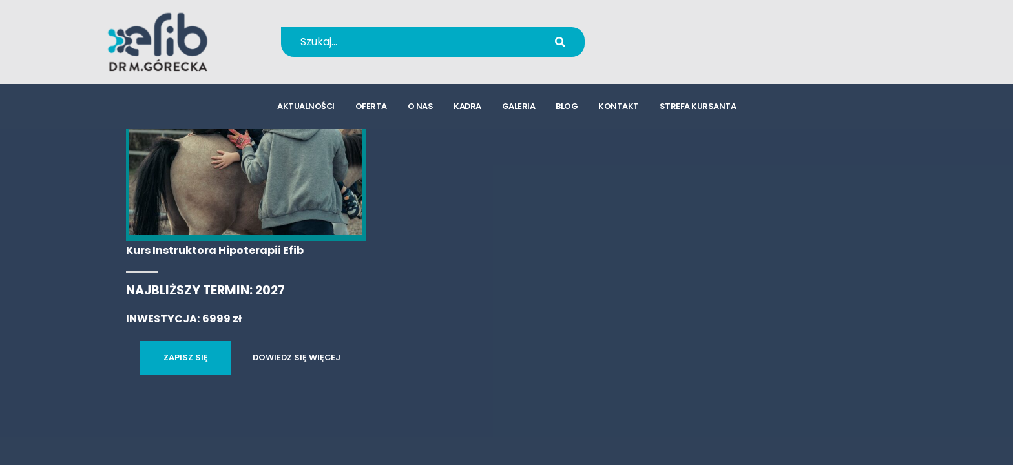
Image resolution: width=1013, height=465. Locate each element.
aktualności (306, 106)
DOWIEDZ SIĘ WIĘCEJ (296, 357)
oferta (371, 106)
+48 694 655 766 (683, 33)
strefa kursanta (698, 106)
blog (567, 106)
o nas (420, 106)
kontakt (618, 106)
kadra (467, 106)
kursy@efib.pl (674, 50)
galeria (519, 106)
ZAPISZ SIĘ (185, 357)
